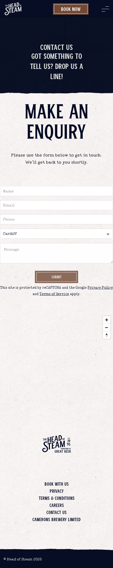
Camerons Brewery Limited (56, 519)
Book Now (71, 9)
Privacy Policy (100, 288)
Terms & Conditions (57, 498)
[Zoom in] (106, 320)
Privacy (57, 491)
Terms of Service (54, 294)
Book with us (57, 484)
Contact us (56, 512)
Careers (56, 505)
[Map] (56, 364)
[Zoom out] (106, 327)
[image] (13, 9)
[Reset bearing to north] (106, 335)
